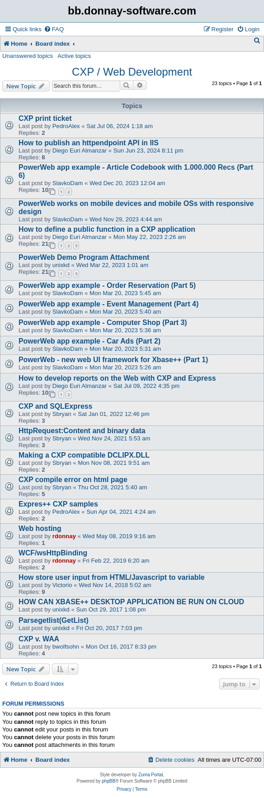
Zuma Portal (150, 774)
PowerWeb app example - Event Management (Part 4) (108, 304)
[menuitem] (54, 29)
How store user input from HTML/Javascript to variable (112, 577)
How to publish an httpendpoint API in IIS (89, 143)
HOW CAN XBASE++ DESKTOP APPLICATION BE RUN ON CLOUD (131, 602)
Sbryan (61, 414)
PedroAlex (66, 126)
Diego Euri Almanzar (79, 150)
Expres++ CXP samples (58, 504)
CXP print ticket (45, 118)
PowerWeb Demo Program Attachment (84, 257)
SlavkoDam (67, 183)
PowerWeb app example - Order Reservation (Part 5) (107, 285)
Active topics (74, 56)
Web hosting (40, 528)
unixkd (61, 265)
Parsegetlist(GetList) (54, 620)
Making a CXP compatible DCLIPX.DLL (84, 455)
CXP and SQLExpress (55, 406)
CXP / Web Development (132, 72)
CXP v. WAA (39, 639)
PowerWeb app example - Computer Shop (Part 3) (103, 322)
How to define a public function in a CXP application (107, 229)
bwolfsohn (65, 646)
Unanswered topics (27, 56)
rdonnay (64, 536)
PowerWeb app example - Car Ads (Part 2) (89, 341)
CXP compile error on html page (73, 479)
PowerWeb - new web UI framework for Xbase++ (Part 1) (113, 359)
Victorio (62, 585)
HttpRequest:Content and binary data (82, 431)
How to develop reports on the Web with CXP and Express (117, 378)
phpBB (108, 781)
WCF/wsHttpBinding (53, 553)
